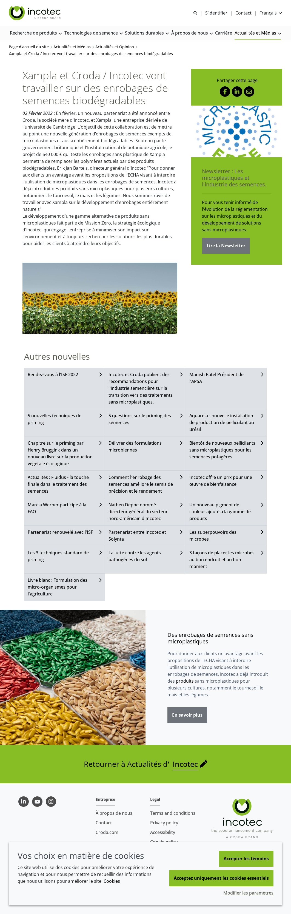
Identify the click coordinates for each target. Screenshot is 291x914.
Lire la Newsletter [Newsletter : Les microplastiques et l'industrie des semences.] (226, 246)
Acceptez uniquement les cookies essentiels (221, 878)
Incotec (185, 764)
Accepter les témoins (246, 859)
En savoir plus (187, 715)
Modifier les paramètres (248, 893)
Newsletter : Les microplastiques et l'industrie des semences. (234, 178)
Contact (104, 823)
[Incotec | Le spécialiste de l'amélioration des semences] (35, 13)
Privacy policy (164, 823)
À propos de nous (114, 813)
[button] (36, 33)
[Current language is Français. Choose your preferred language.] (270, 13)
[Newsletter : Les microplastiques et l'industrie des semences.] (236, 131)
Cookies (112, 881)
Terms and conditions (172, 813)
